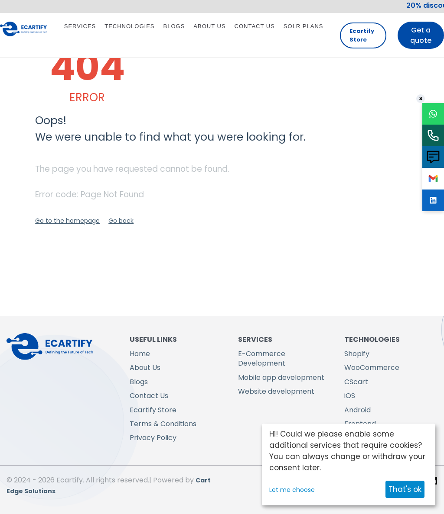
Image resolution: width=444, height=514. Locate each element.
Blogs (174, 26)
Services (80, 26)
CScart (356, 382)
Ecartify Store (361, 35)
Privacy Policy (153, 438)
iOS (349, 396)
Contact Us (255, 26)
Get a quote (420, 35)
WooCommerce (371, 368)
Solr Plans (303, 26)
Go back (121, 220)
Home (140, 354)
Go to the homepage (67, 220)
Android (357, 410)
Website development (276, 391)
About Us (209, 26)
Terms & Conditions (163, 424)
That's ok (404, 489)
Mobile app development (281, 377)
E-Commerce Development (261, 358)
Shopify (356, 354)
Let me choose (292, 489)
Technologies (129, 26)
